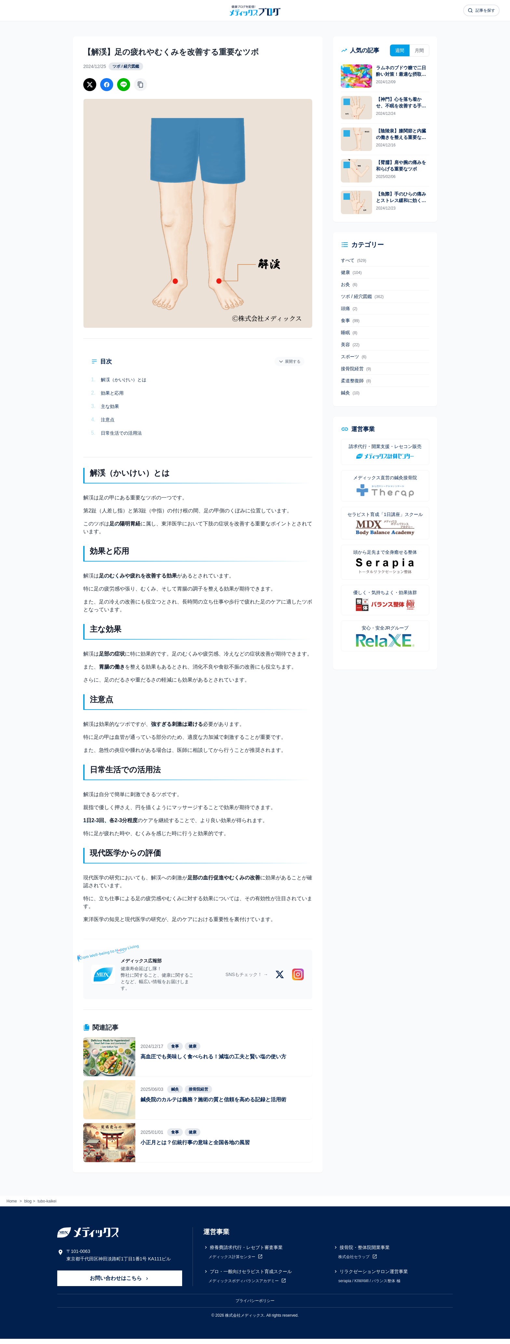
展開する (289, 361)
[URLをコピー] (140, 84)
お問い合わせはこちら (120, 1283)
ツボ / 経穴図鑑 (126, 66)
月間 (419, 50)
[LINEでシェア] (123, 84)
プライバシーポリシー (255, 1306)
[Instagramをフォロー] (297, 979)
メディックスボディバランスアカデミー (247, 1285)
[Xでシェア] (89, 84)
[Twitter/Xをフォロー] (279, 979)
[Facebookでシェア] (106, 84)
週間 (399, 50)
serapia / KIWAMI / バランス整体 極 (369, 1286)
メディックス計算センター (235, 1261)
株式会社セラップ (357, 1261)
